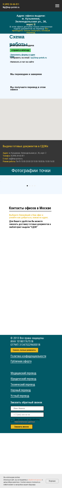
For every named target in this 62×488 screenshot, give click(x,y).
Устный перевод (20, 450)
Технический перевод (23, 439)
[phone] (27, 469)
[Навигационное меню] (57, 5)
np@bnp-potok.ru (39, 58)
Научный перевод (21, 445)
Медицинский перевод (23, 428)
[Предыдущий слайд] (3, 209)
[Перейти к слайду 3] (32, 240)
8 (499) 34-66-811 (18, 156)
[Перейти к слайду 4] (34, 240)
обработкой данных (35, 480)
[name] (27, 463)
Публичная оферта (20, 416)
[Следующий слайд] (59, 209)
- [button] (22, 56)
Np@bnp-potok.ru (11, 7)
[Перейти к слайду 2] (29, 240)
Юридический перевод (23, 433)
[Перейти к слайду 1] (27, 240)
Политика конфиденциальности (28, 411)
